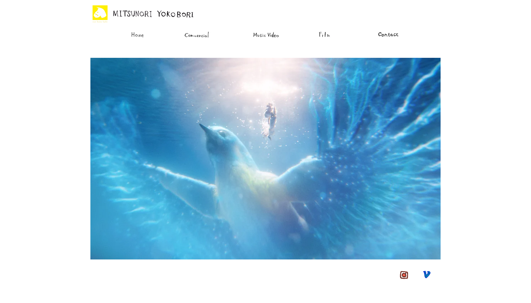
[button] (265, 158)
